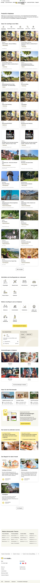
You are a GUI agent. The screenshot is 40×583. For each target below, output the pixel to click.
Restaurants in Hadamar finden (28, 439)
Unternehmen (3, 571)
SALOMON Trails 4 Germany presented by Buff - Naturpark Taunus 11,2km (10, 143)
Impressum (13, 581)
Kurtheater (23, 261)
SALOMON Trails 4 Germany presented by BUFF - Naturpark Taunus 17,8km (29, 143)
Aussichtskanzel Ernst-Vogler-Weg (9, 261)
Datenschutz (7, 581)
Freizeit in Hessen (15, 554)
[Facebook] (20, 563)
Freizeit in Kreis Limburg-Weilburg (28, 554)
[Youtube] (23, 563)
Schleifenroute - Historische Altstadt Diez (9, 163)
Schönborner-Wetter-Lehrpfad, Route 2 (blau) (10, 64)
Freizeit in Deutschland (5, 553)
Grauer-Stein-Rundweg (7, 104)
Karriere (2, 568)
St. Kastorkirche (5, 242)
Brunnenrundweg (24, 84)
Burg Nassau (4, 221)
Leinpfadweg (23, 104)
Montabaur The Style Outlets (27, 162)
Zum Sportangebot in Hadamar (9, 439)
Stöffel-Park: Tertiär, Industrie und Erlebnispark (28, 203)
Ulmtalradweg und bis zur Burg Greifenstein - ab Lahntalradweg (8, 85)
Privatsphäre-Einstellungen (22, 581)
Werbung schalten (4, 573)
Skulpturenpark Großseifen (26, 183)
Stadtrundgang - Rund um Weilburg (9, 43)
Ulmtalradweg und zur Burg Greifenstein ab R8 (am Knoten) (27, 64)
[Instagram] (25, 563)
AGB (2, 581)
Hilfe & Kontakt (23, 568)
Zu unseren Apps (4, 563)
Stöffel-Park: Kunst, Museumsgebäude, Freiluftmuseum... (10, 203)
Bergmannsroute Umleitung (26, 123)
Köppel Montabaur (5, 183)
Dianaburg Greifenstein (26, 242)
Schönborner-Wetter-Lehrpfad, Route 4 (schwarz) (29, 44)
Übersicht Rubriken (5, 575)
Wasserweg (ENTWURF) (7, 123)
